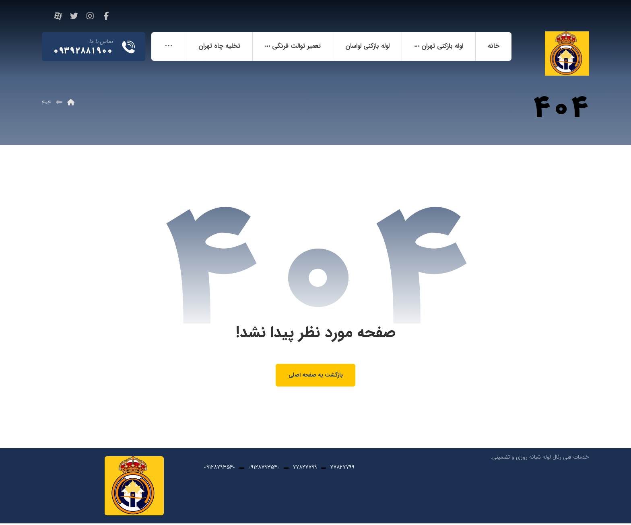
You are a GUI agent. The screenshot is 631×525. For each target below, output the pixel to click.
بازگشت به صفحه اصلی (315, 376)
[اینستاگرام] (90, 16)
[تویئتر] (74, 16)
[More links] (168, 46)
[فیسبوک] (106, 16)
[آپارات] (58, 16)
